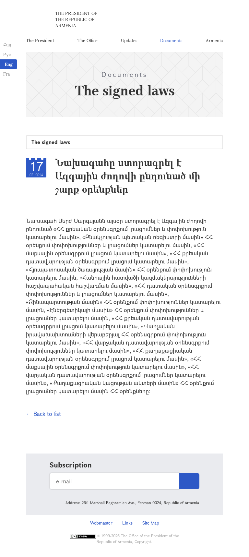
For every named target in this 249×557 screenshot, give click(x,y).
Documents (171, 40)
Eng (9, 64)
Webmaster (101, 523)
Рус (7, 54)
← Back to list (43, 414)
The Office (87, 40)
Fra (6, 74)
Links (127, 523)
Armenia (214, 40)
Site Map (150, 523)
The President (40, 40)
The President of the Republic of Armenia (76, 19)
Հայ (7, 45)
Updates (129, 40)
